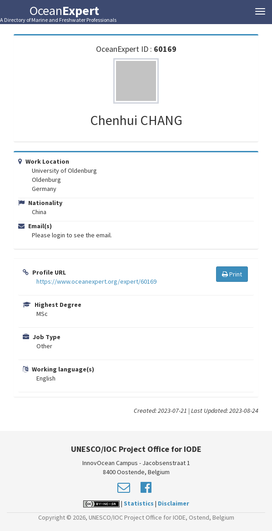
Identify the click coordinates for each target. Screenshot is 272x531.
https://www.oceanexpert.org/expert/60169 (96, 281)
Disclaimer (173, 503)
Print (232, 274)
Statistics (139, 503)
